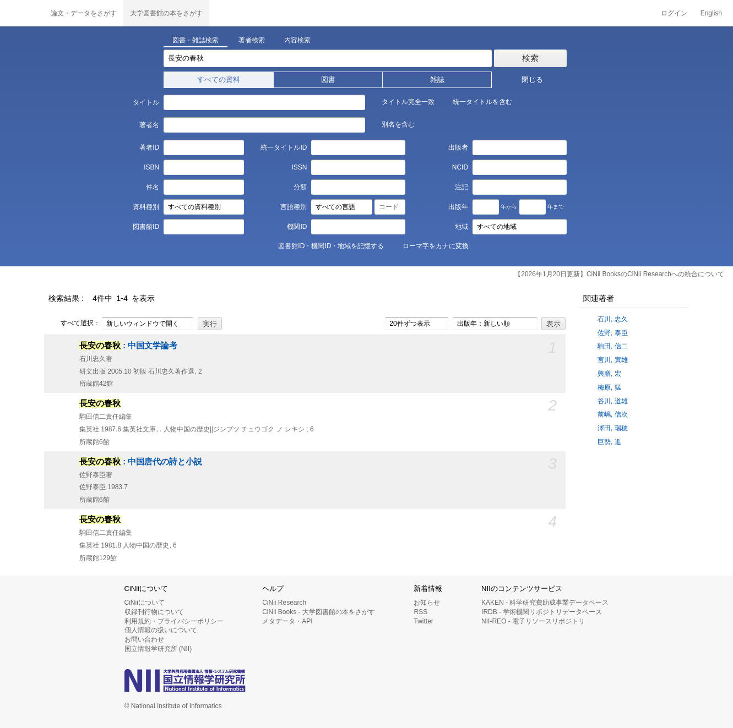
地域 (461, 227)
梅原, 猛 (609, 387)
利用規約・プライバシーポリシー (174, 621)
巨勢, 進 (609, 442)
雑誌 (437, 79)
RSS (420, 612)
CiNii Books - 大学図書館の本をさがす (318, 612)
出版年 (458, 207)
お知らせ (427, 602)
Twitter (423, 621)
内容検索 (297, 40)
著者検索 (251, 40)
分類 (300, 187)
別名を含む (392, 124)
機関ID (297, 227)
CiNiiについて (144, 602)
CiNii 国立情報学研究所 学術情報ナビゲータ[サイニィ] (22, 13)
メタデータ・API (287, 621)
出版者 (458, 147)
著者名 (149, 125)
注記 (461, 187)
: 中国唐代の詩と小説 (140, 461)
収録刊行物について (154, 612)
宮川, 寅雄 (613, 360)
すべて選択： (74, 324)
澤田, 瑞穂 (613, 428)
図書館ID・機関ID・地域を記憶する (325, 245)
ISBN (151, 167)
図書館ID (146, 227)
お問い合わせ (144, 639)
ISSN (299, 167)
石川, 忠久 (613, 319)
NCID (460, 167)
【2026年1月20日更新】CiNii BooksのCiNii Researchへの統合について (619, 274)
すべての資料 (218, 79)
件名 (152, 187)
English (711, 13)
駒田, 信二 (613, 346)
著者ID (149, 147)
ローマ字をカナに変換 (429, 245)
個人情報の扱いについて (160, 630)
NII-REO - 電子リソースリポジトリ (533, 621)
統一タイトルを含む (476, 101)
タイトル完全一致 (402, 101)
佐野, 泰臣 (613, 333)
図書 (328, 79)
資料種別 (146, 207)
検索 (530, 58)
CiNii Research (284, 602)
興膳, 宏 (609, 373)
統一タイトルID (283, 147)
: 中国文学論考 (128, 345)
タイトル (146, 102)
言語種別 (293, 207)
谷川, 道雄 (613, 401)
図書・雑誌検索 (195, 40)
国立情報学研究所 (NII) (158, 649)
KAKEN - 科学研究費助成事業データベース (545, 602)
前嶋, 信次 (613, 414)
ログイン (674, 13)
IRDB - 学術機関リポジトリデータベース (541, 612)
